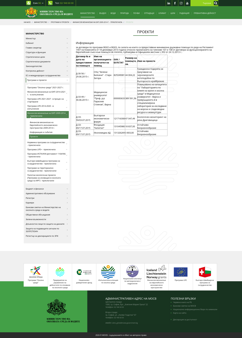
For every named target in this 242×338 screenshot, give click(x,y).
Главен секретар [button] (47, 47)
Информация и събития (41, 132)
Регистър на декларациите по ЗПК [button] (47, 236)
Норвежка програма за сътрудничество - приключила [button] (47, 143)
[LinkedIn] (169, 3)
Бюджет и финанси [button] (47, 189)
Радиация (184, 13)
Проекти (34, 136)
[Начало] (49, 12)
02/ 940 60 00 (119, 307)
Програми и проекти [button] (47, 80)
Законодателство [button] (47, 66)
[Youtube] (187, 3)
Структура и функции (47, 52)
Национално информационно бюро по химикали (195, 309)
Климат (162, 13)
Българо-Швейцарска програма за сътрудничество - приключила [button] (47, 162)
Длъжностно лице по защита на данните (47, 224)
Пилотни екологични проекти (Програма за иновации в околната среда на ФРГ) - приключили (44, 178)
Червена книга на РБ (182, 302)
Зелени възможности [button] (47, 219)
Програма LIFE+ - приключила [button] (47, 149)
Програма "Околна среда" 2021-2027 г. (45, 87)
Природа (124, 13)
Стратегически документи (47, 61)
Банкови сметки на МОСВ (184, 306)
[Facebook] (175, 3)
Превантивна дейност (205, 13)
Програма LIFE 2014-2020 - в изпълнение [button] (47, 107)
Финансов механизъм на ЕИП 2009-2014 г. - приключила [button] (47, 114)
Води (113, 13)
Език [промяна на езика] (38, 3)
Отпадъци (149, 13)
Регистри (47, 198)
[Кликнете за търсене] (215, 3)
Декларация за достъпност (185, 319)
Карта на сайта (179, 313)
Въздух (102, 13)
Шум (173, 13)
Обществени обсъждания (47, 214)
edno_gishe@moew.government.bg (125, 323)
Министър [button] (47, 38)
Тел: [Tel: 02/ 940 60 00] (64, 3)
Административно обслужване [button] (47, 193)
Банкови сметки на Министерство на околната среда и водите (47, 208)
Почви (136, 13)
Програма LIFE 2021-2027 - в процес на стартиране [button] (47, 100)
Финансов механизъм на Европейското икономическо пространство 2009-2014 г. (43, 125)
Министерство (87, 13)
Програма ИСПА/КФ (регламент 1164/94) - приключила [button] (47, 155)
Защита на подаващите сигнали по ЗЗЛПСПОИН (47, 230)
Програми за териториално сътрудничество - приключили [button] (47, 169)
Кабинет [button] (47, 43)
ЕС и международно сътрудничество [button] (47, 75)
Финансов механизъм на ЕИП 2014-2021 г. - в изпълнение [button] (47, 93)
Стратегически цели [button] (47, 57)
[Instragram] (181, 3)
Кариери (47, 202)
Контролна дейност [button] (47, 71)
